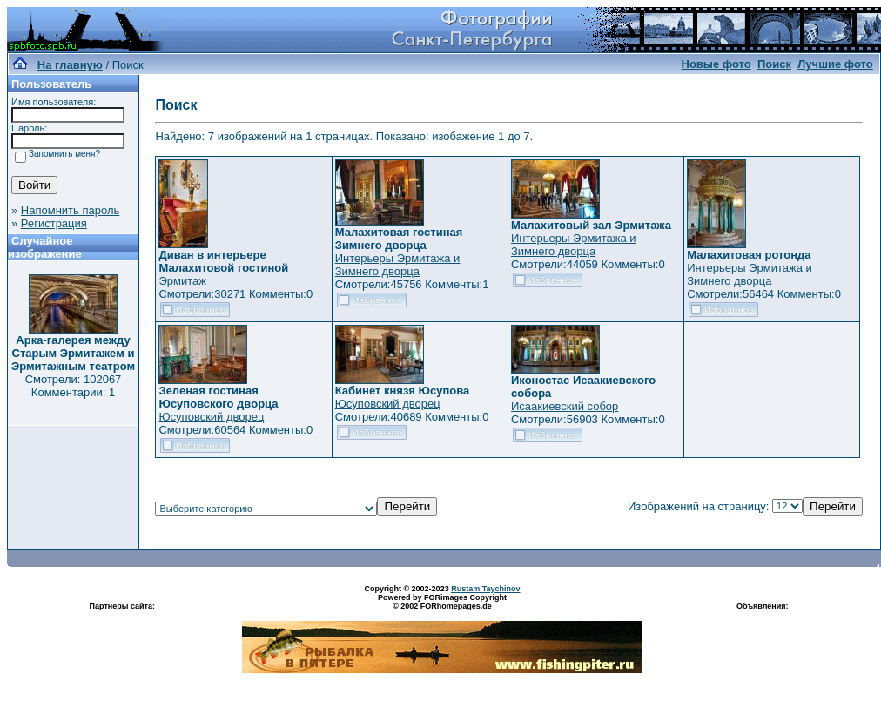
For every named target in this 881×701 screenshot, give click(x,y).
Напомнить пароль (70, 210)
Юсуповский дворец (211, 416)
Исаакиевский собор (564, 406)
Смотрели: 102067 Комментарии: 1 (73, 386)
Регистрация (54, 223)
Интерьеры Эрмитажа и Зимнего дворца (398, 265)
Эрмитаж (182, 280)
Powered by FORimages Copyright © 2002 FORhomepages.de (442, 601)
